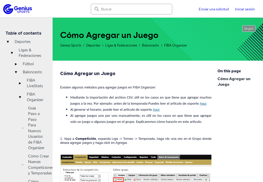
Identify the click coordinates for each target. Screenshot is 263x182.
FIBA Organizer (35, 97)
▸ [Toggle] (16, 64)
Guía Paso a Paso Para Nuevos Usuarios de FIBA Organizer (36, 128)
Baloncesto (32, 72)
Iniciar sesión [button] (245, 9)
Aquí (203, 103)
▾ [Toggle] (8, 41)
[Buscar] (131, 9)
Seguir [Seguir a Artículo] (248, 29)
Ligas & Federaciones (30, 53)
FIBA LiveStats (35, 83)
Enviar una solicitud (214, 9)
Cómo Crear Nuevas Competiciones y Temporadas (41, 165)
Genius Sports (71, 45)
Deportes (23, 41)
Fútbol (28, 63)
